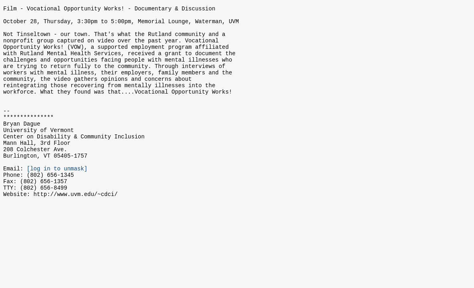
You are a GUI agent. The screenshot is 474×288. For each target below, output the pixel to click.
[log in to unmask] (57, 199)
